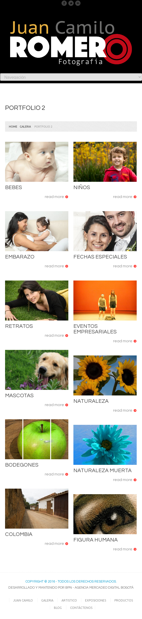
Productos (123, 600)
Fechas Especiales (100, 256)
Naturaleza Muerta (102, 470)
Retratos (19, 326)
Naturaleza (91, 401)
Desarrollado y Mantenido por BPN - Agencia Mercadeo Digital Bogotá (71, 587)
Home (13, 126)
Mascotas (19, 395)
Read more (54, 197)
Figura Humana (95, 540)
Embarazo (19, 256)
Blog (58, 607)
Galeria (25, 126)
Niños (81, 187)
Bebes (13, 187)
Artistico (69, 600)
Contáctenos (81, 607)
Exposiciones (95, 600)
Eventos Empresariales (95, 329)
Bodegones (21, 465)
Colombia (18, 534)
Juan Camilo (23, 600)
